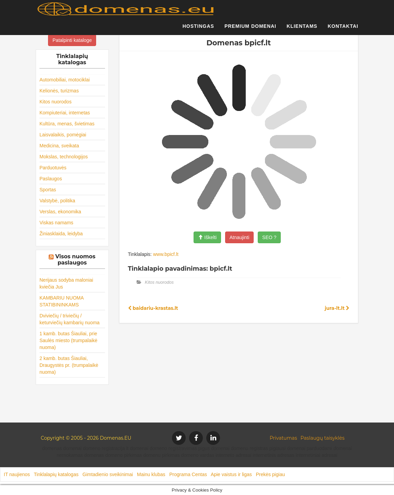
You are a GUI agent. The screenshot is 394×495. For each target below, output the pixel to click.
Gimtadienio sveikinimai (107, 474)
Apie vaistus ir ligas (231, 474)
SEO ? (269, 237)
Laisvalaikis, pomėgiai (62, 134)
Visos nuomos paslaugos (75, 259)
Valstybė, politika (57, 200)
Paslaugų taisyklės (322, 438)
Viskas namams (56, 222)
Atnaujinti (240, 237)
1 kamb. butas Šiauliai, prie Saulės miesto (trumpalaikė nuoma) (68, 340)
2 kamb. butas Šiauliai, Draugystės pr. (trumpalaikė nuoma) (68, 365)
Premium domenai (250, 29)
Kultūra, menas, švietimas (66, 123)
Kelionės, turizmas (59, 90)
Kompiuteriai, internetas (64, 112)
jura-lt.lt (337, 308)
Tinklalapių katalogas (56, 474)
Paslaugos (50, 178)
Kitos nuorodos (55, 101)
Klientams (302, 29)
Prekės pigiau (270, 474)
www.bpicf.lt (165, 254)
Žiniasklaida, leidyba (61, 233)
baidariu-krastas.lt (153, 308)
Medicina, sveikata (59, 145)
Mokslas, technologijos (63, 156)
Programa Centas (188, 474)
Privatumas (283, 438)
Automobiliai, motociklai (64, 79)
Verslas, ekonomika (60, 211)
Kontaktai (343, 29)
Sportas (47, 189)
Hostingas (198, 29)
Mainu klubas (151, 474)
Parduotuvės (53, 167)
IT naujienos (17, 474)
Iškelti (207, 237)
